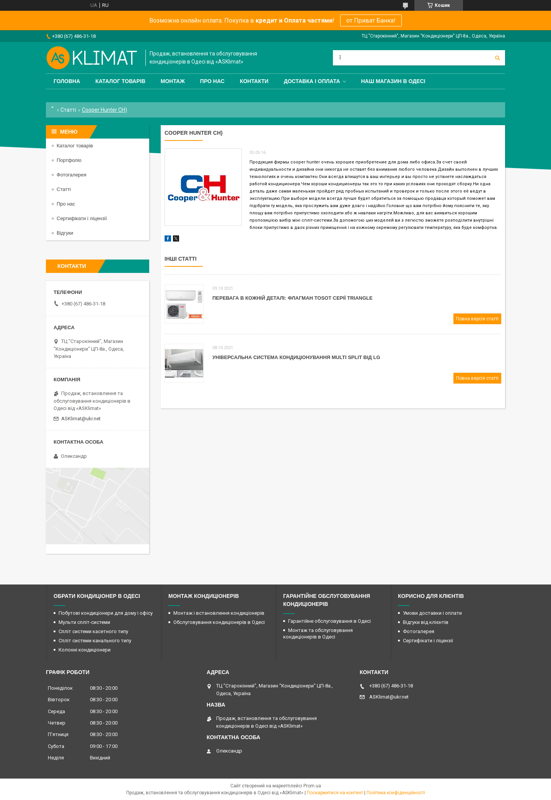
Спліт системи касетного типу (93, 631)
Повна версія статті (477, 319)
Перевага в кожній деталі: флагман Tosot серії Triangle (292, 298)
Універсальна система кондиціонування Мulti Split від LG (296, 357)
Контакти (254, 81)
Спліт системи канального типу (95, 640)
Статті (68, 110)
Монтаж (173, 81)
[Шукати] (497, 57)
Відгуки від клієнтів (425, 622)
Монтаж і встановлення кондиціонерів (218, 613)
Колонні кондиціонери (85, 650)
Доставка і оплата (312, 81)
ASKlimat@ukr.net (81, 418)
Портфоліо (69, 160)
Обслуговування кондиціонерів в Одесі (219, 622)
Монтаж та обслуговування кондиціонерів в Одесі (318, 633)
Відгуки (65, 233)
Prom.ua (312, 786)
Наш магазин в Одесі (393, 81)
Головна (67, 81)
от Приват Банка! (371, 20)
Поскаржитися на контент (335, 792)
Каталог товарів (120, 81)
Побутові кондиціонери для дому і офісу (106, 613)
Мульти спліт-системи (84, 622)
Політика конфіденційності (396, 792)
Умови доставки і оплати (432, 613)
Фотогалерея (71, 175)
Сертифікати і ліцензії (82, 218)
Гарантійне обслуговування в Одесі (329, 621)
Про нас (212, 81)
